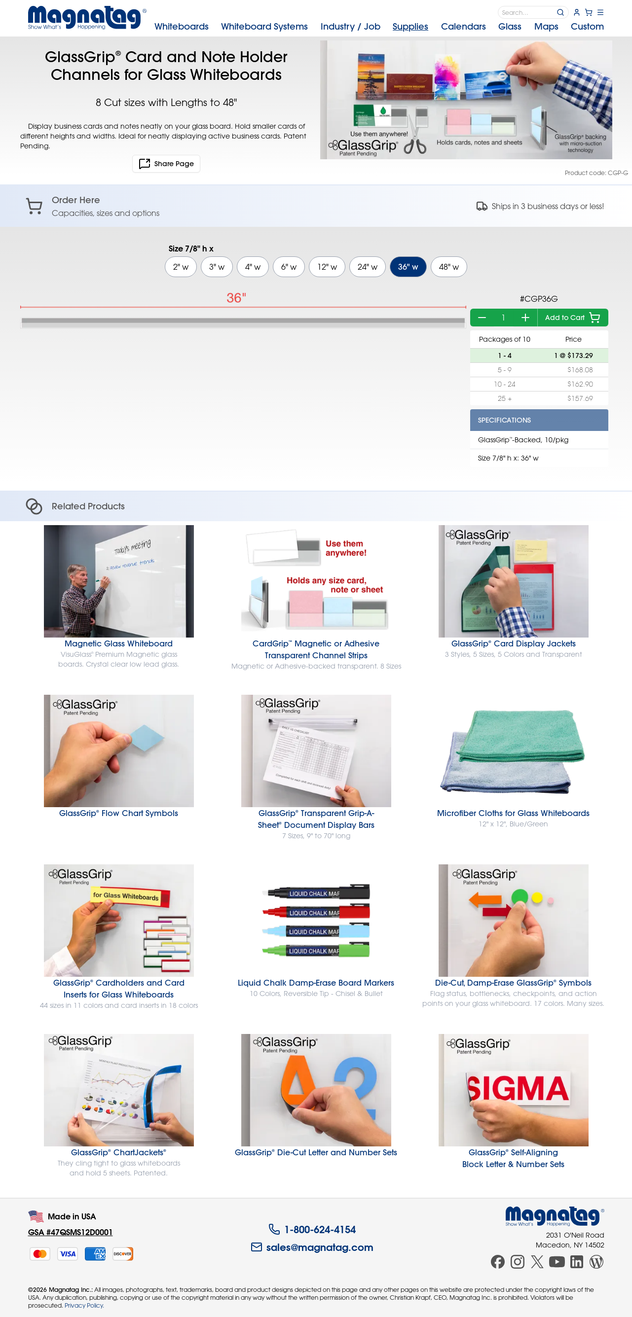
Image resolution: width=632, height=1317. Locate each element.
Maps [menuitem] (546, 26)
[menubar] (379, 27)
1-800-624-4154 (312, 1229)
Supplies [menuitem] (410, 26)
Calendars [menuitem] (463, 26)
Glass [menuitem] (509, 26)
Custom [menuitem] (587, 26)
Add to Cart (572, 317)
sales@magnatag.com (312, 1247)
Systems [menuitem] (264, 26)
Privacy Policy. (84, 1305)
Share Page (166, 164)
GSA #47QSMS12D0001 (70, 1232)
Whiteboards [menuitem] (181, 26)
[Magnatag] (555, 1216)
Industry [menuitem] (350, 26)
